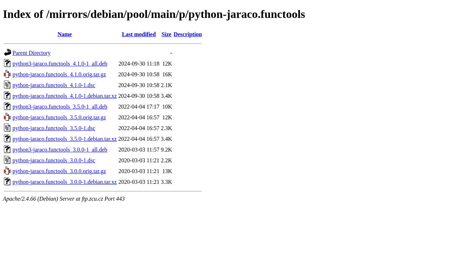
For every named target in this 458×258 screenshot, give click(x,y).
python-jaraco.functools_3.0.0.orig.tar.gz (59, 171)
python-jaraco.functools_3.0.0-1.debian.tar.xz (65, 182)
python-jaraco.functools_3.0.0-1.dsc (54, 160)
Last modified (139, 34)
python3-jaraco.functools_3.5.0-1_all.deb (60, 107)
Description (188, 34)
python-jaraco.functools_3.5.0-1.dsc (54, 128)
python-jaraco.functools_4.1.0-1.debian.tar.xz (65, 96)
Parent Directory (31, 53)
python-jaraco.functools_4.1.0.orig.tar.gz (59, 74)
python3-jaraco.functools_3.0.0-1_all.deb (60, 150)
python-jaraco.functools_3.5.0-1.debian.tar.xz (65, 139)
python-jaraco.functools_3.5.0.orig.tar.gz (59, 117)
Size (167, 34)
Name (65, 34)
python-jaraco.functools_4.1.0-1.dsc (54, 85)
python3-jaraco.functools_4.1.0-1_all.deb (60, 64)
